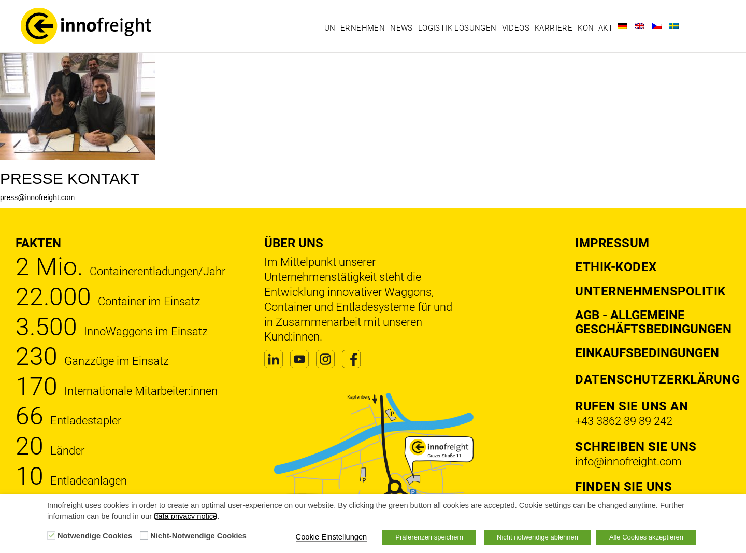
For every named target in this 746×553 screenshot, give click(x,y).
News (401, 28)
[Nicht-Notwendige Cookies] (144, 535)
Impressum (612, 243)
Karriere (553, 28)
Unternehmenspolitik (650, 291)
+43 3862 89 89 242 (623, 421)
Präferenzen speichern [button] (429, 537)
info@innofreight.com (628, 461)
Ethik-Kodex (616, 267)
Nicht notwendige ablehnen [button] (537, 537)
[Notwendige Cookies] (51, 535)
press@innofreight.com (37, 197)
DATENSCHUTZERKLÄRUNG (657, 379)
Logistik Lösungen (457, 28)
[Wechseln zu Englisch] (639, 26)
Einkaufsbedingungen (647, 353)
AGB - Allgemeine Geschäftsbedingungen (653, 322)
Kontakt (595, 28)
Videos (515, 28)
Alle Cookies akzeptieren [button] (646, 537)
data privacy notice (185, 516)
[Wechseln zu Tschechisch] (657, 26)
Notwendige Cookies (95, 536)
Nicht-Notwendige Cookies (198, 536)
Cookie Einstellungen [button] (331, 537)
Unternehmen (354, 28)
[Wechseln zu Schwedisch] (674, 26)
